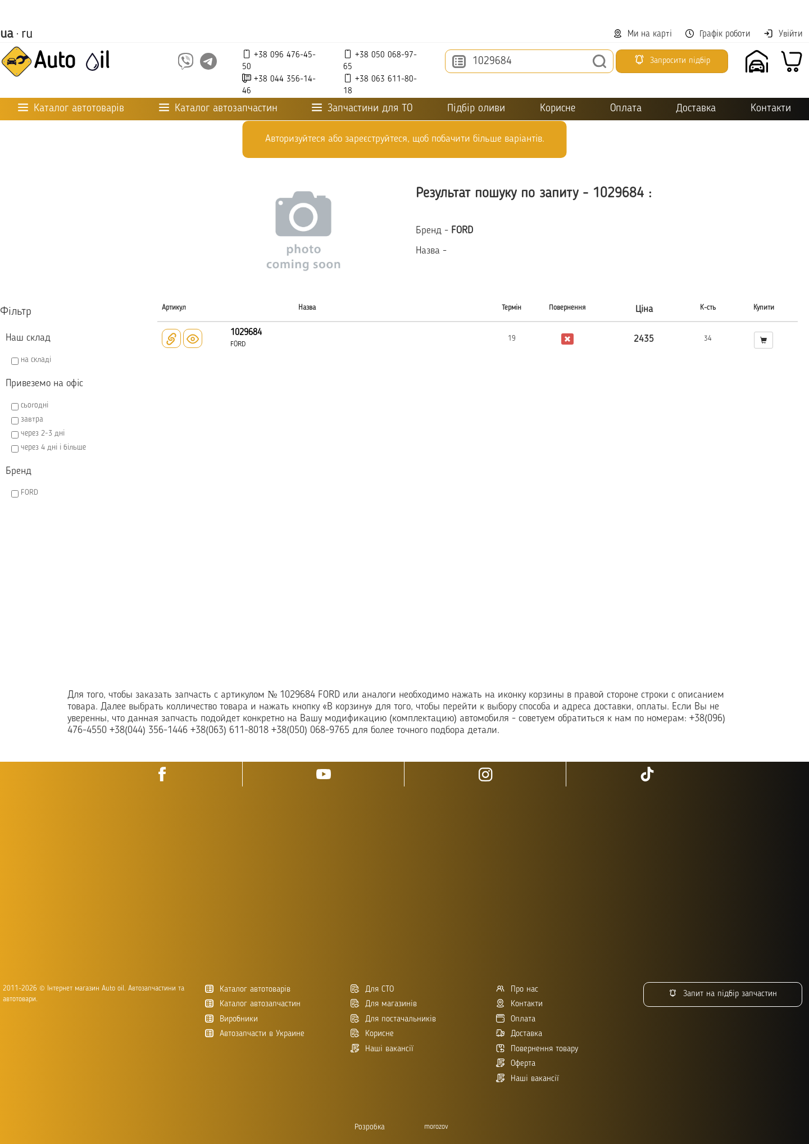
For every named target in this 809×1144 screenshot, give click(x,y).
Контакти (771, 108)
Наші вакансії (527, 1078)
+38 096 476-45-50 (279, 60)
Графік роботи (717, 34)
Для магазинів (384, 1004)
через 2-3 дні (43, 433)
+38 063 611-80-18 (380, 85)
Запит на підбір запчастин (723, 993)
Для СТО (372, 989)
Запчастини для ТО (362, 108)
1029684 (246, 332)
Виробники (231, 1019)
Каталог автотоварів (247, 989)
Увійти (782, 34)
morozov (436, 1127)
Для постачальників (393, 1019)
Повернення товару (537, 1048)
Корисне (557, 108)
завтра (32, 419)
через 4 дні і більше (53, 447)
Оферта (515, 1063)
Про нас (517, 989)
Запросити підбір (672, 59)
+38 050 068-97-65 (380, 60)
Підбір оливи (476, 108)
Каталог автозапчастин (253, 1004)
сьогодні (34, 405)
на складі (36, 360)
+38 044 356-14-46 (279, 85)
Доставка (696, 108)
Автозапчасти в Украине (254, 1033)
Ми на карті (642, 34)
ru (27, 34)
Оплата (626, 108)
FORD (29, 492)
